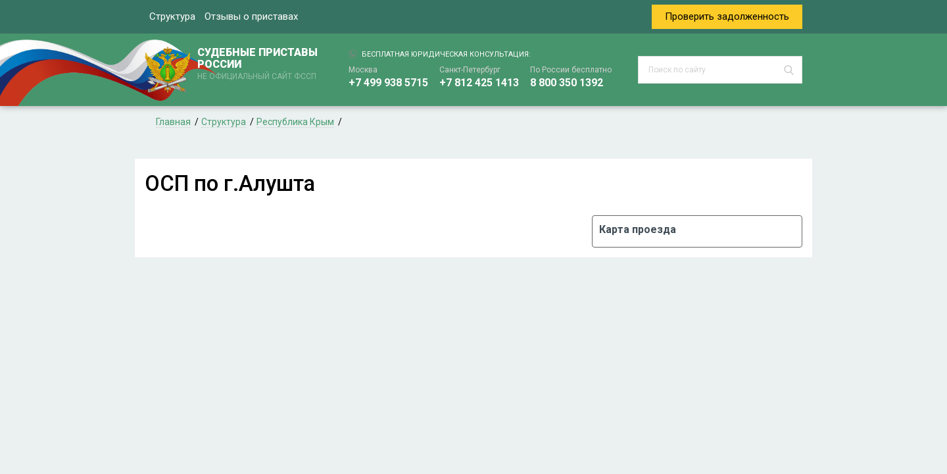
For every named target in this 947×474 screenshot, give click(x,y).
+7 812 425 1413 (479, 82)
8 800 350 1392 (566, 82)
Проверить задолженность (727, 16)
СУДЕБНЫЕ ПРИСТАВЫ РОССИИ (259, 64)
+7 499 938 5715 (388, 82)
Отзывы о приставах (251, 16)
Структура (172, 16)
